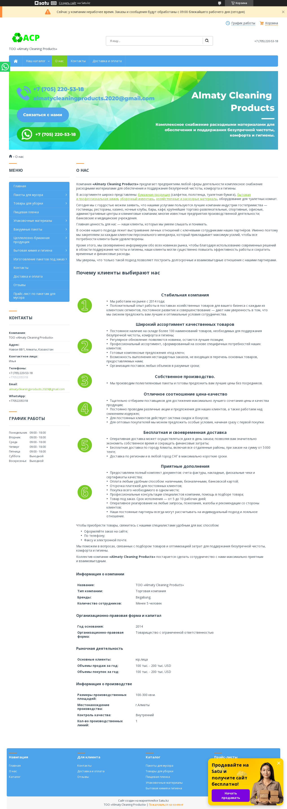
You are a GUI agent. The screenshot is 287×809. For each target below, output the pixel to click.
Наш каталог (36, 61)
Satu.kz (164, 800)
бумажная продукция (154, 194)
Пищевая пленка (26, 212)
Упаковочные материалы (32, 220)
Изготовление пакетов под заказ (39, 259)
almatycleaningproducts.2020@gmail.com (37, 389)
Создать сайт (67, 3)
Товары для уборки (28, 203)
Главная (19, 186)
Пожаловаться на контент (166, 805)
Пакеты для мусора (28, 195)
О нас (59, 61)
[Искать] (207, 41)
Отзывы (19, 285)
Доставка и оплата (107, 61)
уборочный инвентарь (137, 199)
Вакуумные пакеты (27, 229)
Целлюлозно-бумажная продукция (31, 240)
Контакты (78, 61)
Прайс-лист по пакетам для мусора (34, 295)
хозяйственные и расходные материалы (186, 199)
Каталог (14, 777)
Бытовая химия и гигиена (32, 250)
